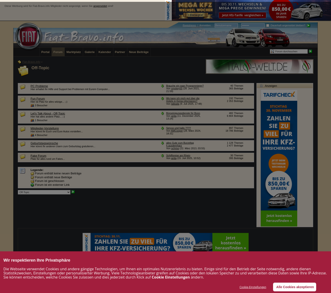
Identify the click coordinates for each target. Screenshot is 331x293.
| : (197, 25)
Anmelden (205, 25)
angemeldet (100, 6)
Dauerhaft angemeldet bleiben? (285, 25)
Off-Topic (40, 68)
